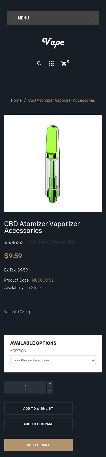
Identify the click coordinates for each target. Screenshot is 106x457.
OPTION (19, 351)
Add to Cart (38, 445)
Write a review (62, 242)
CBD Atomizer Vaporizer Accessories (61, 100)
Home (16, 100)
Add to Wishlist (38, 408)
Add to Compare (38, 424)
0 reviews (37, 242)
